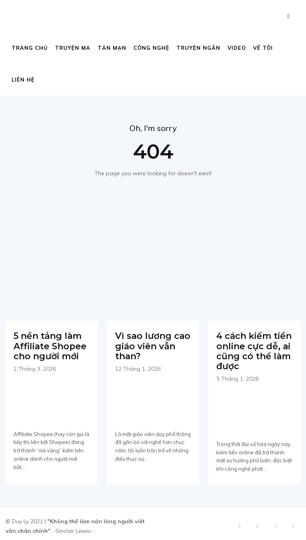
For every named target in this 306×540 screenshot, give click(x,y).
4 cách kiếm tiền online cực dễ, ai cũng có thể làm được (251, 349)
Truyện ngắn (198, 48)
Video (237, 48)
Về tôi (263, 48)
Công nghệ (151, 48)
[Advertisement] (153, 237)
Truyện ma (72, 48)
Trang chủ (30, 48)
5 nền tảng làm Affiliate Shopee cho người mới (47, 344)
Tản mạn (112, 48)
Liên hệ (23, 79)
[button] (288, 16)
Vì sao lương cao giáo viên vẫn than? (150, 344)
